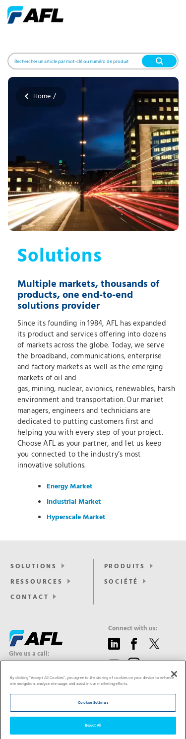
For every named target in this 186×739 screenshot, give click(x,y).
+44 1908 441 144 (41, 664)
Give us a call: (29, 654)
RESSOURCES (36, 582)
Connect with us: (133, 629)
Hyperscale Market (76, 517)
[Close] (174, 684)
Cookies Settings (93, 713)
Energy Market (69, 486)
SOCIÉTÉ (121, 582)
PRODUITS (124, 566)
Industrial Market (74, 502)
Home (42, 96)
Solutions (33, 566)
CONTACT (29, 597)
